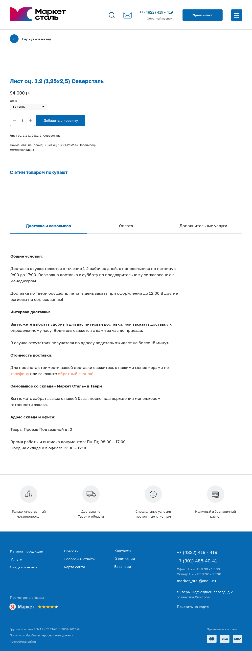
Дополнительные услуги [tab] (203, 225)
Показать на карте (193, 606)
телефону (19, 373)
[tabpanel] (126, 361)
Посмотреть (27, 597)
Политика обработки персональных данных (41, 635)
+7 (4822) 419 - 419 (156, 12)
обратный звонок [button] (75, 373)
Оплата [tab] (126, 225)
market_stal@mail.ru (196, 580)
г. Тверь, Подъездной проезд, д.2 (205, 592)
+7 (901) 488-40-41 (197, 560)
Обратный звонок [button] (159, 18)
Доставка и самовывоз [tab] (48, 225)
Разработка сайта (23, 641)
